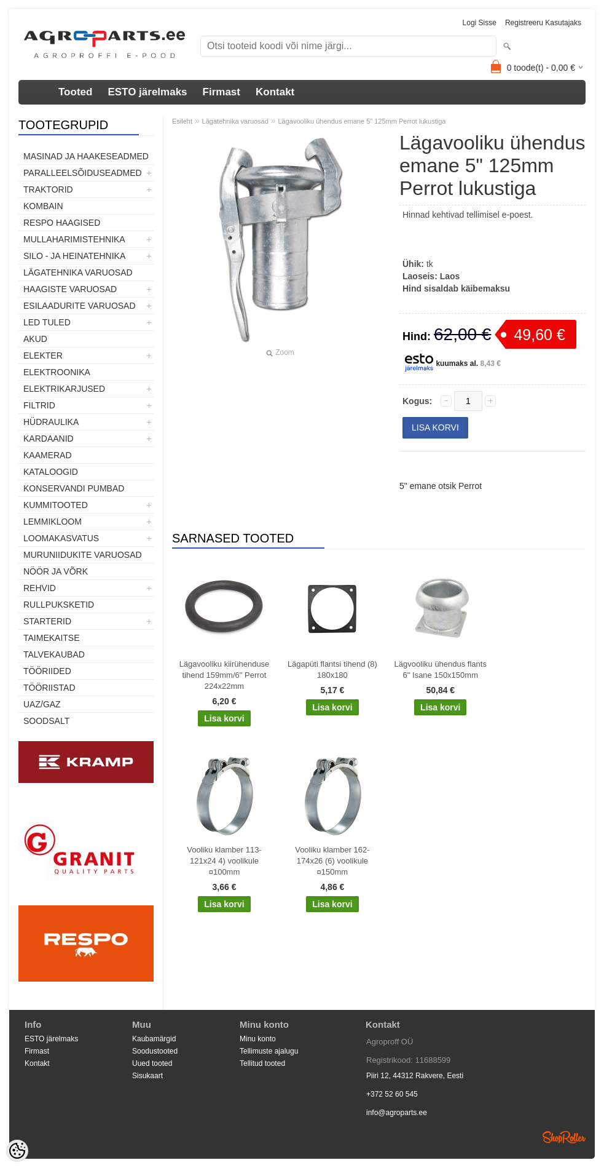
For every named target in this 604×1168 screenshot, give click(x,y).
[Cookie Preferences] (17, 1151)
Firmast (221, 92)
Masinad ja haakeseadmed (86, 156)
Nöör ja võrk (55, 571)
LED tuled (47, 322)
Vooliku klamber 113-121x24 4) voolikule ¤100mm (224, 860)
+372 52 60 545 (392, 1094)
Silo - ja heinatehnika (74, 256)
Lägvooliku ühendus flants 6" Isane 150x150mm (440, 669)
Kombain (43, 206)
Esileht (182, 121)
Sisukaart (147, 1075)
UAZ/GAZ (42, 704)
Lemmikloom (52, 521)
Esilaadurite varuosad (79, 306)
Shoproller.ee (564, 1137)
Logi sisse (479, 22)
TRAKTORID (48, 189)
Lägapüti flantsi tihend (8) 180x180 (332, 669)
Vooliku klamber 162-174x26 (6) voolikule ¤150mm (332, 860)
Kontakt (275, 92)
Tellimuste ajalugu (269, 1051)
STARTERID (47, 621)
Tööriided (47, 671)
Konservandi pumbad (73, 488)
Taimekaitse (51, 638)
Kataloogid (50, 472)
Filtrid (39, 405)
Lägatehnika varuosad (78, 272)
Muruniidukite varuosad (82, 555)
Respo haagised (61, 223)
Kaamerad (47, 455)
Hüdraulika (51, 422)
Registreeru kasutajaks (543, 22)
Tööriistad (49, 688)
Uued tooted (152, 1063)
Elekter (43, 355)
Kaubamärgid (154, 1039)
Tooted (75, 92)
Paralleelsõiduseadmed (82, 173)
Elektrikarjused (64, 389)
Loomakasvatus (61, 538)
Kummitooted (55, 505)
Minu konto (258, 1039)
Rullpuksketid (58, 605)
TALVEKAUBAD (54, 654)
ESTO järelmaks (147, 92)
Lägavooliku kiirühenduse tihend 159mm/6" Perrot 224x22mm (224, 675)
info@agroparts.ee (396, 1112)
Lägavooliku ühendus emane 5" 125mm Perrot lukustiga (361, 121)
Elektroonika (56, 372)
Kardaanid (48, 438)
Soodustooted (155, 1051)
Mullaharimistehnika (74, 239)
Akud (35, 339)
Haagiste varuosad (70, 289)
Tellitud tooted (262, 1063)
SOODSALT (46, 721)
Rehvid (39, 588)
